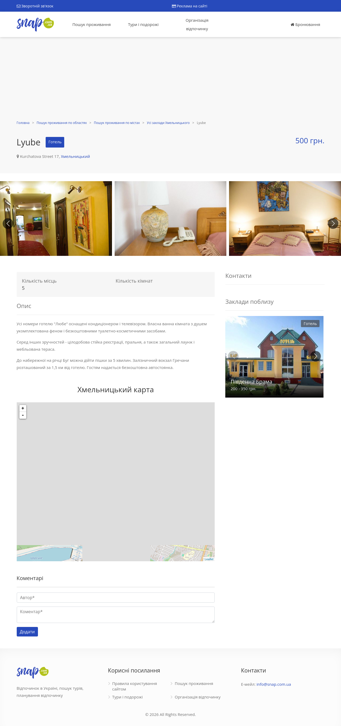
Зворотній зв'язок (35, 5)
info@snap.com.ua (274, 684)
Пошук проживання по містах (117, 123)
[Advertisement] (170, 79)
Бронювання (305, 24)
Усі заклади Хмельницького (168, 123)
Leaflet (209, 559)
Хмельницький (75, 156)
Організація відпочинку (197, 24)
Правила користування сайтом (134, 686)
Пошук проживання (91, 24)
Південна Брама (251, 381)
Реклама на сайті (189, 5)
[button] (333, 223)
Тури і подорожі (143, 24)
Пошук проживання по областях (62, 123)
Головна (23, 123)
